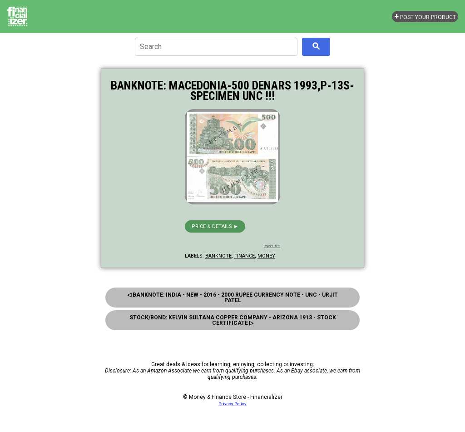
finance (244, 256)
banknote (218, 256)
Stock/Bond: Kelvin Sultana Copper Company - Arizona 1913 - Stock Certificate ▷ (232, 320)
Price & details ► (215, 226)
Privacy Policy (232, 403)
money (266, 256)
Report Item (272, 246)
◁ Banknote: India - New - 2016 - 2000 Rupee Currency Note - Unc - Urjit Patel (232, 297)
